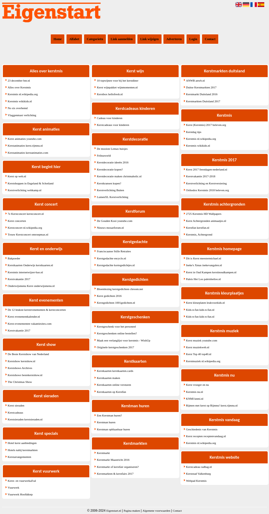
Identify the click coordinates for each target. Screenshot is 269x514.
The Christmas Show (20, 381)
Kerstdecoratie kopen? (110, 169)
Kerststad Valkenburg (198, 473)
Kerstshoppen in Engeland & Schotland (30, 183)
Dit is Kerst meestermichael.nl (203, 258)
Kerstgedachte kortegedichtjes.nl (116, 265)
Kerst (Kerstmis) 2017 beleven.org (206, 124)
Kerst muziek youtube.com (201, 340)
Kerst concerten (17, 220)
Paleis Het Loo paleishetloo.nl (203, 279)
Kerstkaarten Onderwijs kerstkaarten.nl (30, 265)
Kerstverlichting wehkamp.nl (24, 190)
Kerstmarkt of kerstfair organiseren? (118, 466)
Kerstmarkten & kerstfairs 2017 (115, 473)
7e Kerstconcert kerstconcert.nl (26, 213)
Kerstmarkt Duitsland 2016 (202, 94)
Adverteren (174, 39)
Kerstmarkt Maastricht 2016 (113, 459)
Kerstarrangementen (19, 456)
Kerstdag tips (193, 131)
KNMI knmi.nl (194, 398)
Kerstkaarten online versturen (114, 384)
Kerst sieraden (16, 405)
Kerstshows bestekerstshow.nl (25, 375)
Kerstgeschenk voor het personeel (116, 326)
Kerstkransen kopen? (109, 183)
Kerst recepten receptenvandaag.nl (206, 436)
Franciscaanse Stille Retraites (114, 251)
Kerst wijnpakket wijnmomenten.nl (117, 87)
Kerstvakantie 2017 (19, 279)
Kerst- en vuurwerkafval (22, 480)
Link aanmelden (122, 39)
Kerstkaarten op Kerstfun (111, 391)
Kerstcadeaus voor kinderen (113, 124)
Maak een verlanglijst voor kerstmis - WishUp (123, 340)
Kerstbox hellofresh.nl (110, 94)
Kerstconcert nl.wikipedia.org (25, 227)
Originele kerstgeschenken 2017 (115, 347)
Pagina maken (132, 510)
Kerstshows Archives (20, 368)
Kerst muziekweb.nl (197, 347)
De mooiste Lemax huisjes (112, 148)
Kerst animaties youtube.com (25, 138)
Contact (210, 39)
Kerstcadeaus (15, 412)
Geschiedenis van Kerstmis (202, 429)
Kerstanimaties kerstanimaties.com (28, 152)
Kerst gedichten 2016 (109, 295)
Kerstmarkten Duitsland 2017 (203, 101)
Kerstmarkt (103, 452)
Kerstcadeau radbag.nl (199, 466)
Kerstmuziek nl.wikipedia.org (203, 361)
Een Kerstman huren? (109, 415)
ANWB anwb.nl (195, 80)
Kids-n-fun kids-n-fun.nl (200, 309)
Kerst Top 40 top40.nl (198, 354)
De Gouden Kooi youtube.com (114, 220)
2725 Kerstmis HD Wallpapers (203, 213)
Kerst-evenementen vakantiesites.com (29, 323)
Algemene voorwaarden (156, 510)
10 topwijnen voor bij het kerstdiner (117, 80)
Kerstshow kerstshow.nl (21, 361)
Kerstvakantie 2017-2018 (200, 176)
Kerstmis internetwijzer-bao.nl (25, 272)
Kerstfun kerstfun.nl (197, 227)
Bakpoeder (14, 258)
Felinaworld (104, 155)
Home (58, 39)
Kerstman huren (106, 422)
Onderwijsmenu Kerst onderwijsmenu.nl (31, 285)
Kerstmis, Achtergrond (199, 234)
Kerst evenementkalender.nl (24, 316)
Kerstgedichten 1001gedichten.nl (116, 302)
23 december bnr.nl (19, 80)
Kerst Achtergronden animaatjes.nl (206, 220)
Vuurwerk (13, 487)
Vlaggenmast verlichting (22, 115)
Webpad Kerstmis (196, 480)
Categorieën (95, 39)
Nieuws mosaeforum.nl (110, 227)
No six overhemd (18, 108)
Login (193, 39)
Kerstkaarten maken (108, 377)
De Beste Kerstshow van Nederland (28, 354)
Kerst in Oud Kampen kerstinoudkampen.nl (211, 272)
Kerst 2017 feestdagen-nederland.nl (206, 169)
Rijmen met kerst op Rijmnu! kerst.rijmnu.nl (211, 405)
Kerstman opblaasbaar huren (113, 429)
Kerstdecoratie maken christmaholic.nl (119, 176)
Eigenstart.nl (113, 510)
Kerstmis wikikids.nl (20, 101)
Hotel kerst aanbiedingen (22, 443)
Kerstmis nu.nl (194, 391)
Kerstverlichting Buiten (110, 190)
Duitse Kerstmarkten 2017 (201, 87)
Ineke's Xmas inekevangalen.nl (204, 265)
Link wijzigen (149, 39)
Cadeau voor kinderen (109, 118)
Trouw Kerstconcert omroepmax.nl (28, 234)
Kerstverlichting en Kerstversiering (206, 183)
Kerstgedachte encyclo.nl (111, 258)
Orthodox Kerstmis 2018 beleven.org (207, 190)
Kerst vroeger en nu (197, 384)
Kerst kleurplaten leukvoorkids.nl (205, 302)
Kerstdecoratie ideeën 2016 (112, 162)
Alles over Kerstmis (19, 87)
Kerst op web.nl (17, 176)
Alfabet (74, 39)
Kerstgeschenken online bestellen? (117, 333)
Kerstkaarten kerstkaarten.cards (115, 370)
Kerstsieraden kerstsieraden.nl (25, 419)
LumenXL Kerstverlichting (112, 197)
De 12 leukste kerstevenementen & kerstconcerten (37, 309)
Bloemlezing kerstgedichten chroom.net (120, 289)
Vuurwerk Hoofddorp (20, 494)
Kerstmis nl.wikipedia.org (23, 94)
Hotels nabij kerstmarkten (23, 450)
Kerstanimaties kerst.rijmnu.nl (25, 145)
